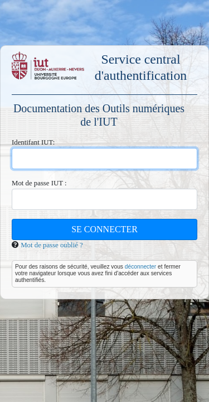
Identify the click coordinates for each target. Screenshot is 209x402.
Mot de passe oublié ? (52, 245)
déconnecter (140, 267)
